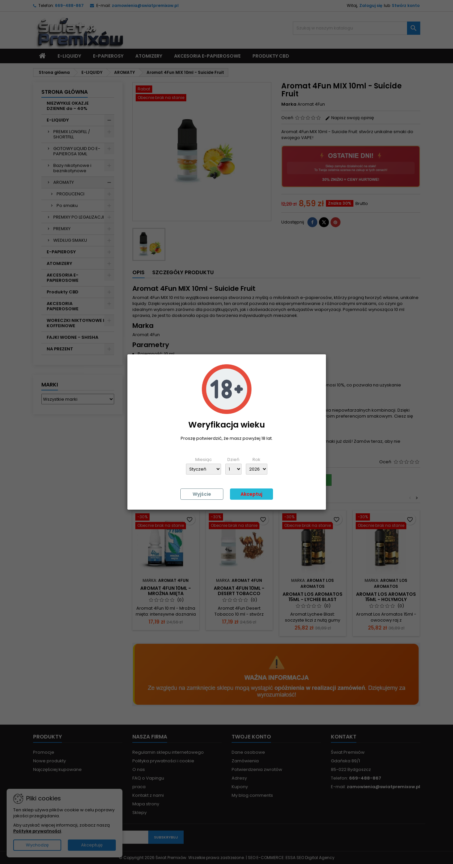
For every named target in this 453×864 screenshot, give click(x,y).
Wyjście (202, 494)
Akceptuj (251, 494)
